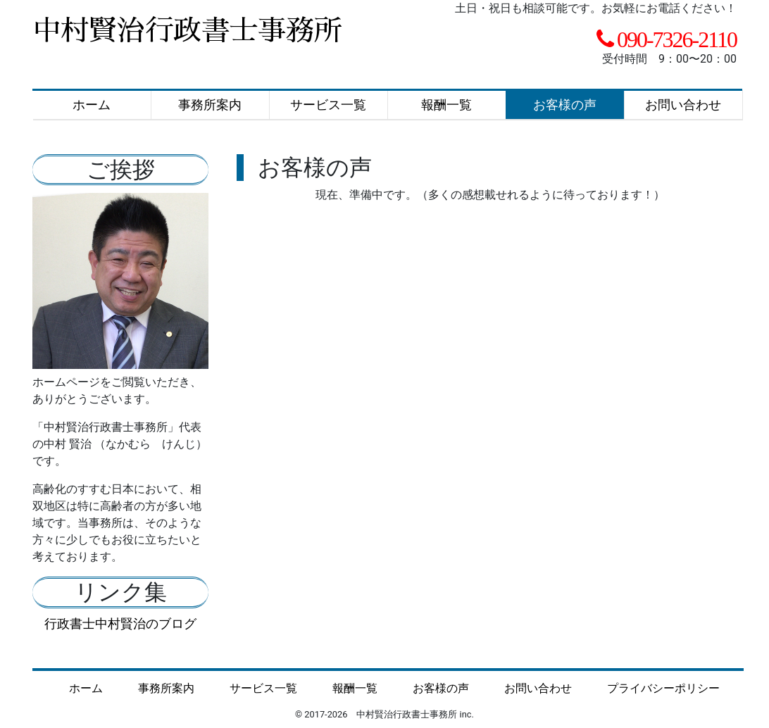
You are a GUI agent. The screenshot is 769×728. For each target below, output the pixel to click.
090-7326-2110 (677, 39)
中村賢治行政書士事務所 (187, 31)
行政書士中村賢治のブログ (120, 623)
